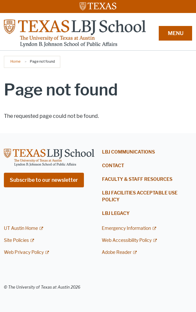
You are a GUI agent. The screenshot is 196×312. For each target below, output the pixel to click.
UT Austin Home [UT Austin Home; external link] (21, 228)
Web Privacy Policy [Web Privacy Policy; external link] (24, 252)
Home (15, 61)
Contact (113, 165)
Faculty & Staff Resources (137, 179)
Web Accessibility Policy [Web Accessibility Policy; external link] (127, 240)
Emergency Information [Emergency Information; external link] (126, 228)
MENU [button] (175, 33)
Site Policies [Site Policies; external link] (16, 240)
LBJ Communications (128, 152)
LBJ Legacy (116, 213)
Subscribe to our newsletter (44, 180)
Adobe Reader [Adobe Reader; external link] (117, 252)
